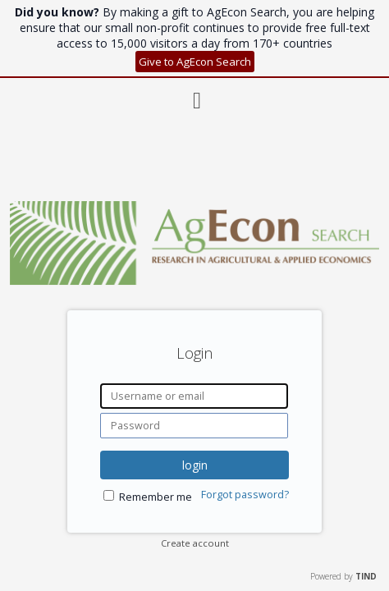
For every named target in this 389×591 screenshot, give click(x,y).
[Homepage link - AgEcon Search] (194, 280)
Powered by (343, 576)
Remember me (155, 497)
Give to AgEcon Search (195, 61)
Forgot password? (245, 495)
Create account (195, 543)
